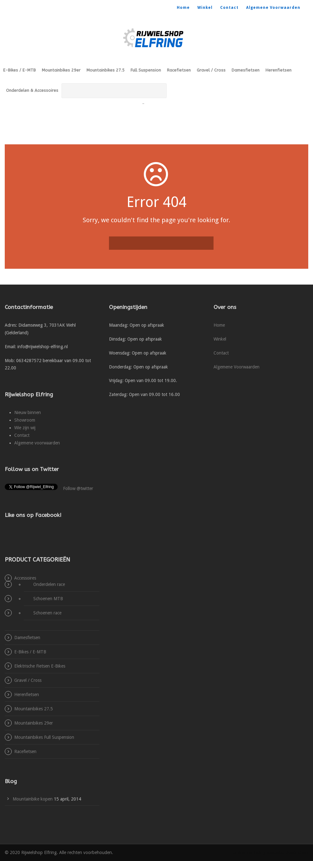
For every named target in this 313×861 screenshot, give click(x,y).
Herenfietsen (278, 70)
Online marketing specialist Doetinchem (270, 852)
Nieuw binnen (27, 412)
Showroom (24, 420)
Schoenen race (47, 612)
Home (183, 7)
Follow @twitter (78, 488)
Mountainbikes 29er (61, 70)
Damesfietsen (245, 70)
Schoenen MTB (48, 598)
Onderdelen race (49, 584)
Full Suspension (146, 70)
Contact (229, 7)
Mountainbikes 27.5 (105, 70)
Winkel (205, 7)
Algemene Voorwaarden (273, 7)
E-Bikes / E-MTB (19, 70)
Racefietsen (179, 70)
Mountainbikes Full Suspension (44, 737)
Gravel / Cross (211, 70)
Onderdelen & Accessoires (32, 90)
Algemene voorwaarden (37, 442)
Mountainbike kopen (33, 798)
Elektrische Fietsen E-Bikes (39, 666)
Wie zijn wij (24, 427)
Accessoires (25, 578)
